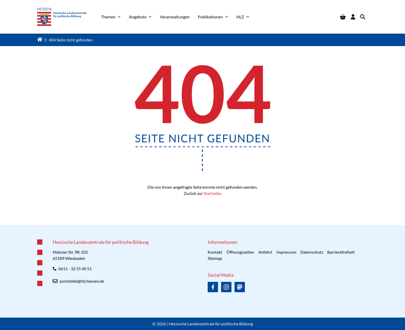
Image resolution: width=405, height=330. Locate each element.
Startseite (212, 193)
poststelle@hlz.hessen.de (82, 280)
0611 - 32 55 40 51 (75, 268)
